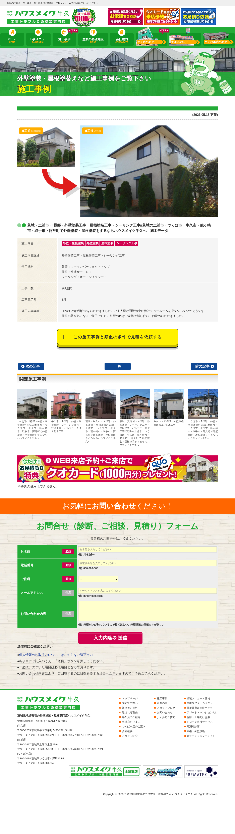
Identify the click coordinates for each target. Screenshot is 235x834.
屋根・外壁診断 (196, 731)
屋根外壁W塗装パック (200, 707)
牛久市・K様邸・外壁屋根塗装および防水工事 (169, 407)
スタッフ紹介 (130, 735)
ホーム (12, 40)
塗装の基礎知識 (93, 40)
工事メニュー (38, 40)
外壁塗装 (92, 243)
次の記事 (32, 366)
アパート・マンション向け (202, 712)
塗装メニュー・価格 (198, 698)
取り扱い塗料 (130, 707)
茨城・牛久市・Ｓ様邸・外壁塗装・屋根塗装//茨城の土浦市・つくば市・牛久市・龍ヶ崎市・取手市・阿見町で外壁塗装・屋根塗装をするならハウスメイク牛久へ (100, 416)
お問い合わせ (165, 712)
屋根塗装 (107, 243)
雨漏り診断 (193, 726)
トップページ (130, 698)
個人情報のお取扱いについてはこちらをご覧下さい (56, 655)
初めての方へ (130, 703)
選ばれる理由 (130, 712)
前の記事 (202, 366)
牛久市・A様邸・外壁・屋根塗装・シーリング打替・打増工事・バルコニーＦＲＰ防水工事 (66, 411)
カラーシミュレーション (201, 735)
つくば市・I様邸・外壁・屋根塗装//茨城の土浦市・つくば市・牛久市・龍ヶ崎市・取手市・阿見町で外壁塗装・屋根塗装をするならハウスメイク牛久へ (32, 414)
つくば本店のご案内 (133, 726)
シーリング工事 (126, 243)
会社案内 (121, 40)
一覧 (117, 366)
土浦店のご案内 (131, 721)
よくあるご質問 (166, 717)
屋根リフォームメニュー (201, 703)
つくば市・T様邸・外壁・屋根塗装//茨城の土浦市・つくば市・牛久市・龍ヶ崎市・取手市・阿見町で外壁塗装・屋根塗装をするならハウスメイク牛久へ (203, 414)
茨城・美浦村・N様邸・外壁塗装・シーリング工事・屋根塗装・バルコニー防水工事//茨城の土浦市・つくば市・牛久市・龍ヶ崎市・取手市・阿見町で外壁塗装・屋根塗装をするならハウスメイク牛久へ (135, 417)
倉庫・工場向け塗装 (198, 717)
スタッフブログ (166, 707)
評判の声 (162, 703)
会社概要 (127, 731)
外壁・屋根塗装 (73, 243)
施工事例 (64, 40)
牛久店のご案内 (131, 717)
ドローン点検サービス (200, 721)
